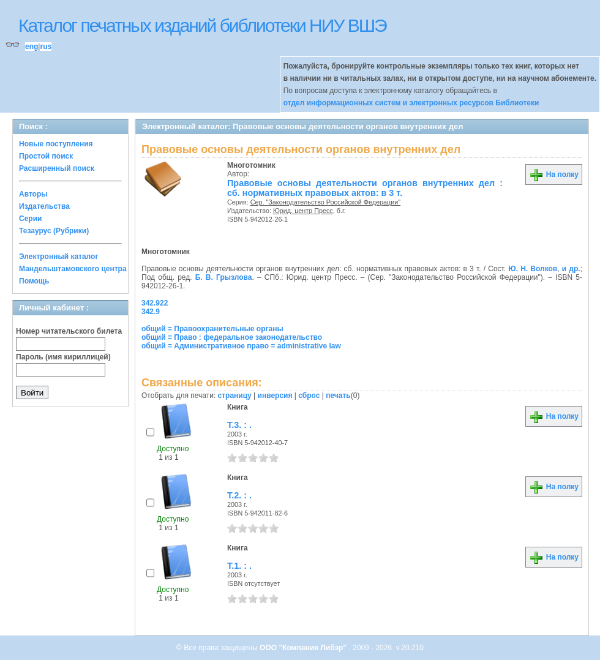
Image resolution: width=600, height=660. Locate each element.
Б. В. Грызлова (223, 277)
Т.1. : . (239, 566)
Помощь (34, 281)
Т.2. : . (239, 495)
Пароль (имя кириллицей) (63, 357)
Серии (30, 218)
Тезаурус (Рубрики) (54, 231)
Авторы (33, 194)
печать (338, 395)
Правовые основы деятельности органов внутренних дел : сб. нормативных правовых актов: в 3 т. (365, 188)
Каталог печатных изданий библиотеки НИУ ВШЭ (202, 25)
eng (31, 46)
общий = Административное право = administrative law (241, 346)
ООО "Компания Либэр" (304, 647)
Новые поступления (56, 144)
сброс (309, 395)
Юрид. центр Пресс (303, 210)
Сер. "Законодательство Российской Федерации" (325, 202)
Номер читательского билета (69, 331)
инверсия (275, 395)
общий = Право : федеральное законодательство (231, 337)
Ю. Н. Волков (532, 268)
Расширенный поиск (56, 168)
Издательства (44, 206)
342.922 (154, 303)
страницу (235, 395)
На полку (554, 174)
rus (45, 46)
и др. (571, 268)
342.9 (150, 311)
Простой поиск (46, 156)
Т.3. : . (239, 425)
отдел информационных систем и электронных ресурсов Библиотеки (411, 103)
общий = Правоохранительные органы (212, 328)
